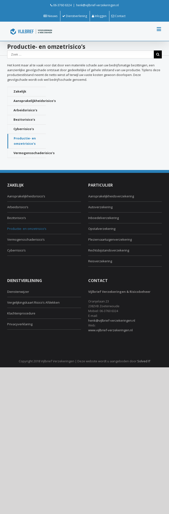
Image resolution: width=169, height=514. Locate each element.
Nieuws (50, 16)
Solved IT (143, 361)
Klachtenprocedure (21, 313)
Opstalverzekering (101, 228)
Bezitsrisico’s (24, 119)
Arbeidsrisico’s (25, 110)
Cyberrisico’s (23, 129)
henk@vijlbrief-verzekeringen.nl (97, 5)
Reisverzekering (100, 261)
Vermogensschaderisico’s (29, 153)
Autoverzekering (100, 207)
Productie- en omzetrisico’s (25, 141)
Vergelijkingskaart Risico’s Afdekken (33, 302)
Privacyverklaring (19, 324)
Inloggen (99, 16)
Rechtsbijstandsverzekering (108, 250)
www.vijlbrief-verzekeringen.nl (110, 330)
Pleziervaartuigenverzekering (110, 239)
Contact (118, 16)
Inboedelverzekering (103, 218)
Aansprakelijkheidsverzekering (111, 196)
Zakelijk (19, 91)
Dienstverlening (74, 16)
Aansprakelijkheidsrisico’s (29, 101)
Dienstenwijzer (18, 291)
